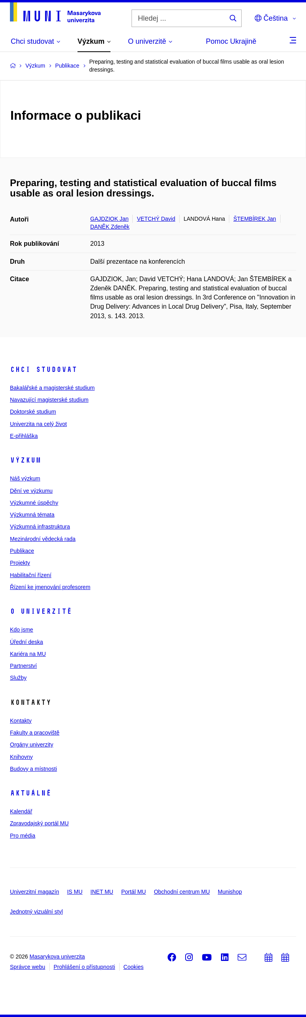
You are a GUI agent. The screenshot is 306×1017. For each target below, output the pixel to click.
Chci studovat (43, 369)
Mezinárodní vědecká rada (43, 539)
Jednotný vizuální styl (36, 911)
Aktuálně (30, 793)
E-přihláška (24, 436)
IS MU (75, 892)
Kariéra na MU (28, 654)
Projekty (20, 563)
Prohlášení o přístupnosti (84, 967)
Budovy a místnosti (33, 769)
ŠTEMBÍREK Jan (254, 219)
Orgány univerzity (31, 744)
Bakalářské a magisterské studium (52, 388)
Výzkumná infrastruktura (40, 526)
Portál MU (133, 892)
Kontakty (20, 721)
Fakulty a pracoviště (35, 732)
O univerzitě (41, 611)
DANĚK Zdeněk (110, 227)
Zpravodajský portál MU (39, 823)
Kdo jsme (21, 629)
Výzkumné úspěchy (34, 503)
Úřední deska (26, 642)
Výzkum (25, 460)
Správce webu (27, 967)
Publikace (22, 551)
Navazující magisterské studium (49, 400)
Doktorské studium (33, 411)
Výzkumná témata (32, 514)
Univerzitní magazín (34, 892)
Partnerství (23, 666)
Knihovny (21, 757)
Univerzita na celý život (38, 424)
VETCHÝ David (156, 219)
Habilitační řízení (30, 575)
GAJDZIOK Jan (109, 219)
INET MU (102, 892)
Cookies (134, 967)
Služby (18, 678)
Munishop (230, 892)
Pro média (22, 835)
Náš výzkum (25, 478)
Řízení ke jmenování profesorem (50, 587)
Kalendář (21, 811)
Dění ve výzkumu (31, 491)
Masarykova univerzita (57, 956)
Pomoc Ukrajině (231, 41)
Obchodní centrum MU (182, 892)
